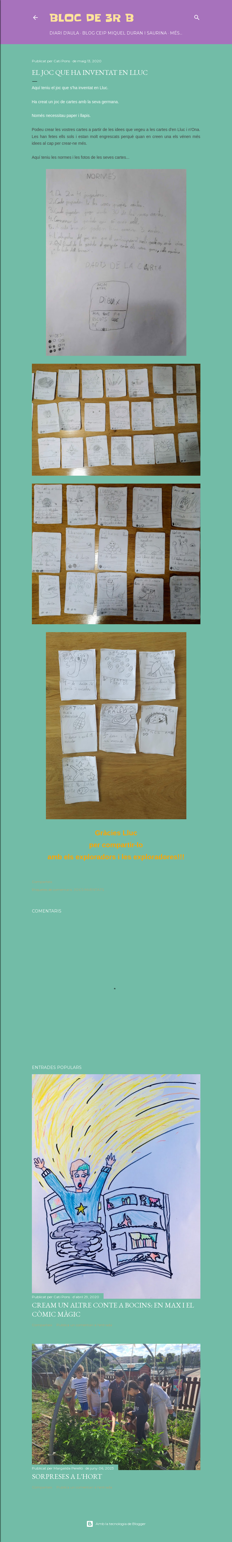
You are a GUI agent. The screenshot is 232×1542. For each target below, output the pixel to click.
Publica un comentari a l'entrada (84, 1325)
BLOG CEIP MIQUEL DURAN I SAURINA (124, 33)
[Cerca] (196, 16)
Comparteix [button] (42, 881)
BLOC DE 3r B (91, 18)
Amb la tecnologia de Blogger (116, 1523)
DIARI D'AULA (64, 33)
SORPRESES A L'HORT (67, 1476)
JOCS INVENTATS (89, 889)
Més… (176, 33)
